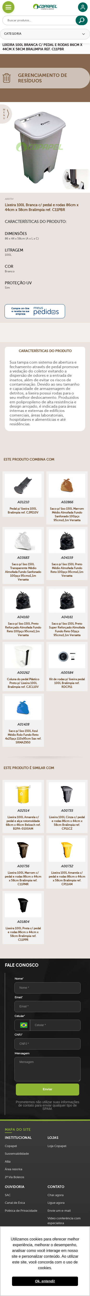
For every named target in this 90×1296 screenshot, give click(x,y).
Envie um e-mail (59, 1210)
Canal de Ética (15, 1203)
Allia (8, 1161)
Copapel (11, 1146)
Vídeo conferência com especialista (64, 1220)
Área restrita (13, 1169)
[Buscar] (82, 20)
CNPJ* (19, 1034)
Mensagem (22, 1053)
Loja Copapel (57, 1146)
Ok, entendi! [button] (45, 1281)
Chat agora (56, 1195)
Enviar (47, 1089)
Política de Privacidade (21, 1210)
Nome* (19, 978)
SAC (8, 1195)
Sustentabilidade (17, 1153)
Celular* (20, 1016)
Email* (19, 997)
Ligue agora (56, 1203)
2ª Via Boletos (14, 1177)
